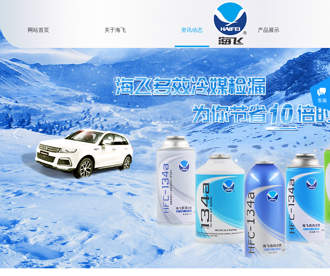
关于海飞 (115, 30)
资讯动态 (192, 30)
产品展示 (268, 30)
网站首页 (38, 30)
